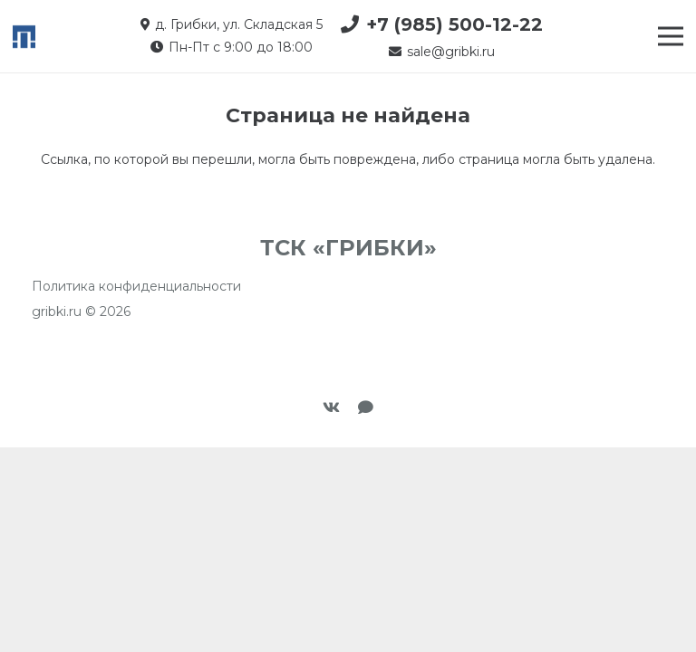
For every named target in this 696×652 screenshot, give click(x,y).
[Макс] (365, 408)
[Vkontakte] (331, 408)
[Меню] (670, 36)
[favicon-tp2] (24, 36)
